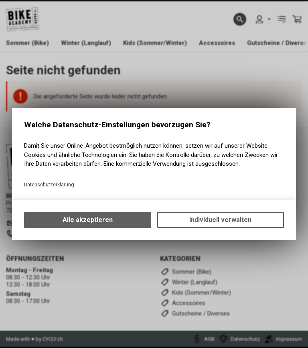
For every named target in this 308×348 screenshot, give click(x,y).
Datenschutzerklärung (49, 184)
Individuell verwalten (220, 220)
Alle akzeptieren (88, 220)
